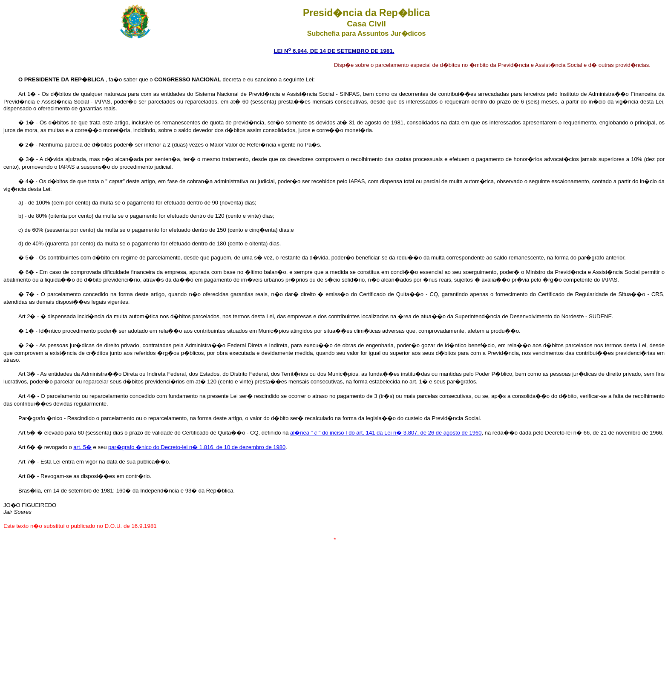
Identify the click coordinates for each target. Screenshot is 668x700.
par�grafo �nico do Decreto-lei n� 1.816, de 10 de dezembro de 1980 (196, 447)
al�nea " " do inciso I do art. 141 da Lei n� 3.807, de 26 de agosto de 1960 (385, 432)
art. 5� (82, 447)
